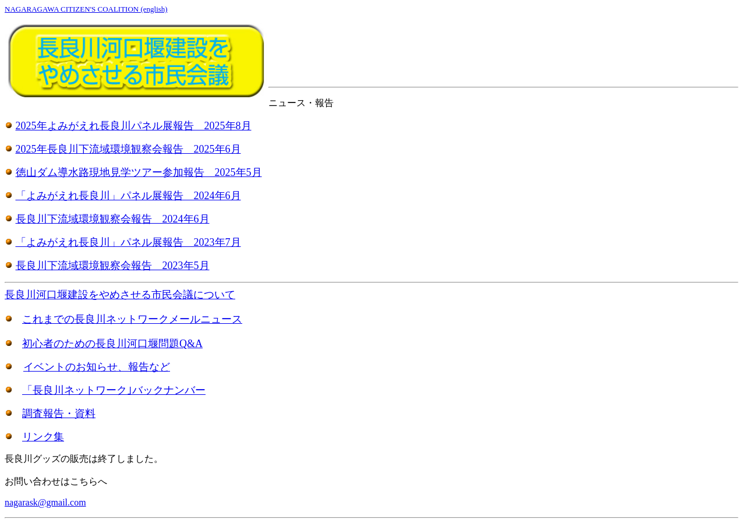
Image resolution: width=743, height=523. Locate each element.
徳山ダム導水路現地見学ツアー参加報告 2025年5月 (139, 172)
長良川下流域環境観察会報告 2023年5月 (113, 265)
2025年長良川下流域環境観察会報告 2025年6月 (128, 149)
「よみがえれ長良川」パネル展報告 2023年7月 (128, 242)
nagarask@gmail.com (45, 502)
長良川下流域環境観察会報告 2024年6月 (113, 219)
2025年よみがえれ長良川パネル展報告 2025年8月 (134, 126)
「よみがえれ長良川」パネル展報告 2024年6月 (128, 196)
